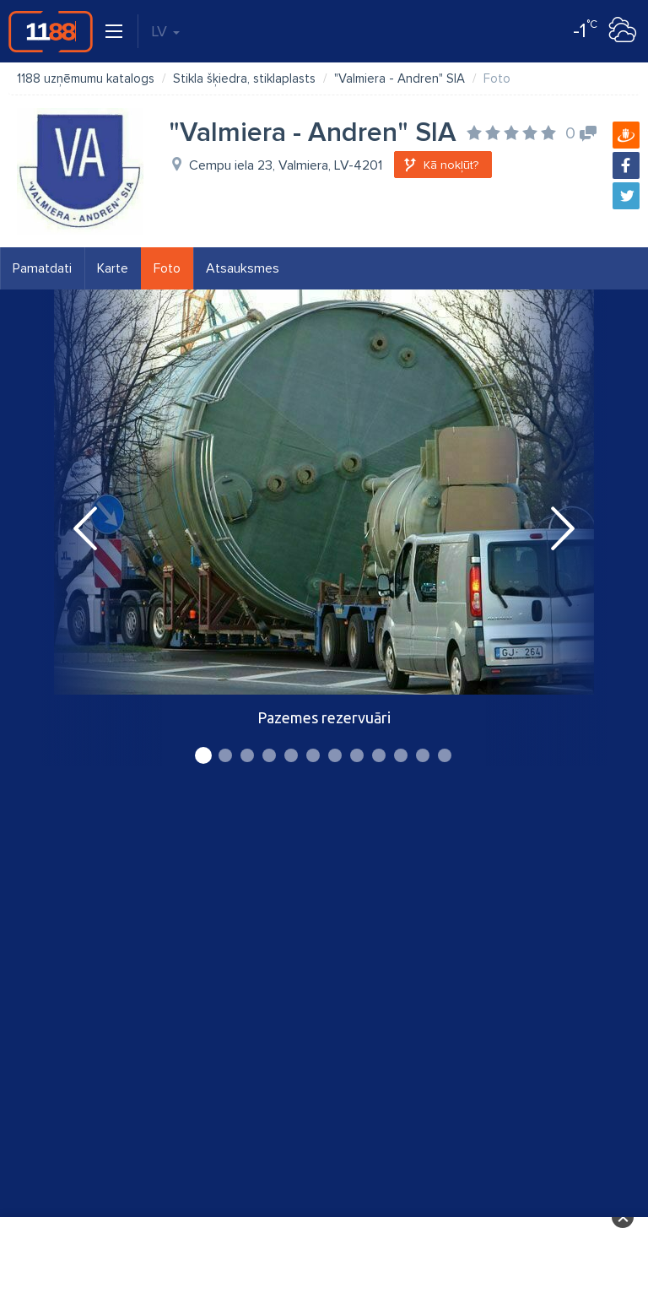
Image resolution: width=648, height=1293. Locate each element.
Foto (167, 268)
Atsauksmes (242, 268)
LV (165, 31)
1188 (50, 31)
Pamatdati (42, 268)
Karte (112, 268)
